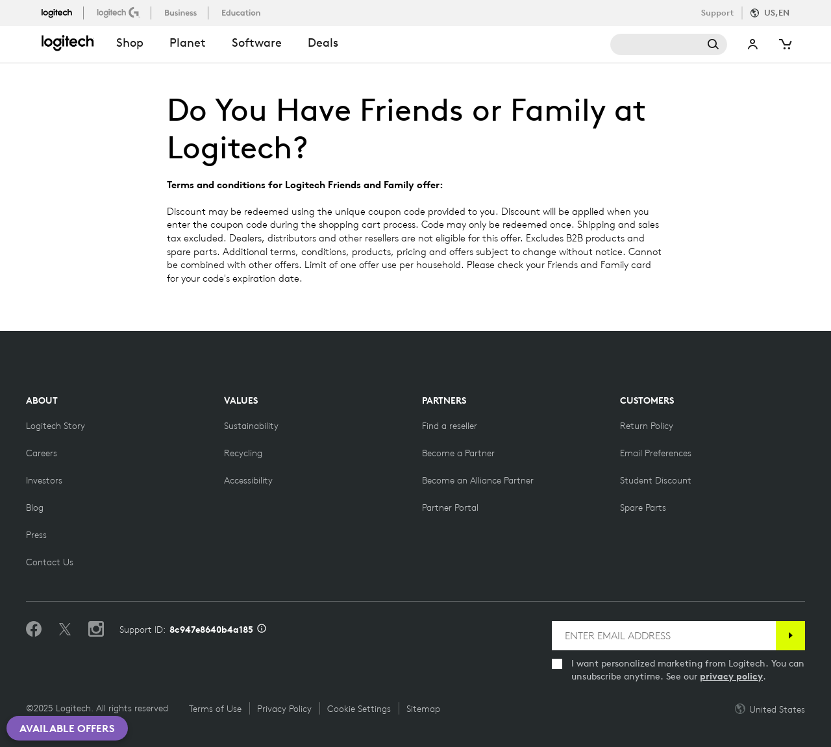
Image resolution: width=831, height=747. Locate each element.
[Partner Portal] (450, 507)
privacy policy (731, 676)
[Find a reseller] (449, 426)
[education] (242, 12)
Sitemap (423, 709)
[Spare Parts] (643, 507)
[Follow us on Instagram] (96, 629)
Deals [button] (323, 42)
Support (717, 12)
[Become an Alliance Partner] (478, 480)
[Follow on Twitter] (65, 629)
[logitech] (62, 12)
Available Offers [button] (67, 728)
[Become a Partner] (458, 453)
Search (668, 44)
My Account (753, 44)
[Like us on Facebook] (34, 629)
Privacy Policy (284, 709)
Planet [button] (187, 42)
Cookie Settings (359, 709)
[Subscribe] (790, 635)
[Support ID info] (261, 629)
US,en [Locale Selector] (776, 12)
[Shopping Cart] (784, 44)
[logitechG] (120, 12)
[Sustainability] (251, 426)
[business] (182, 12)
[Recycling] (243, 453)
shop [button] (129, 42)
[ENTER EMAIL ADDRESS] (664, 635)
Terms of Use (215, 709)
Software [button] (257, 42)
